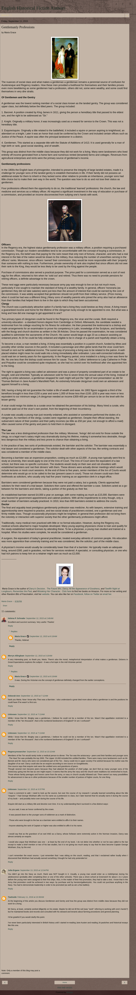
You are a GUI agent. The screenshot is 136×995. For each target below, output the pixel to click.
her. (110, 594)
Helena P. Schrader (16, 618)
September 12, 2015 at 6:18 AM (43, 636)
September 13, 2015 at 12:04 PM (34, 870)
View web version (64, 988)
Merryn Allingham (16, 656)
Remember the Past (22, 591)
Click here (66, 591)
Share (5, 606)
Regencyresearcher (17, 752)
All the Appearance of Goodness (84, 589)
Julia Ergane (14, 870)
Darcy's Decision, (37, 589)
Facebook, (79, 594)
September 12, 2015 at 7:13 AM (31, 714)
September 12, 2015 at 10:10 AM (41, 752)
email (105, 594)
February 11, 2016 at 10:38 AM (31, 897)
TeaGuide (12, 897)
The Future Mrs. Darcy (57, 589)
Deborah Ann (14, 696)
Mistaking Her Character (48, 591)
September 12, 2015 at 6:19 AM (43, 676)
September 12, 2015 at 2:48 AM (39, 618)
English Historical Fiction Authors (33, 7)
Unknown (12, 714)
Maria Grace (20, 636)
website (45, 594)
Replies (14, 631)
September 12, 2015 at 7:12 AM (34, 696)
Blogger (70, 992)
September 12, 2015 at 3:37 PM (31, 789)
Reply (10, 626)
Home (65, 982)
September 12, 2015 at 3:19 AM (38, 656)
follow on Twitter (91, 594)
